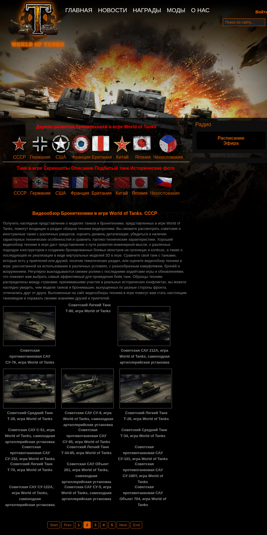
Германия (40, 157)
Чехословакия (168, 157)
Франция (81, 157)
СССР (19, 157)
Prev (68, 525)
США (61, 157)
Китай (122, 157)
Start (54, 525)
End (136, 525)
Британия (102, 157)
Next (123, 525)
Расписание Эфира (231, 141)
